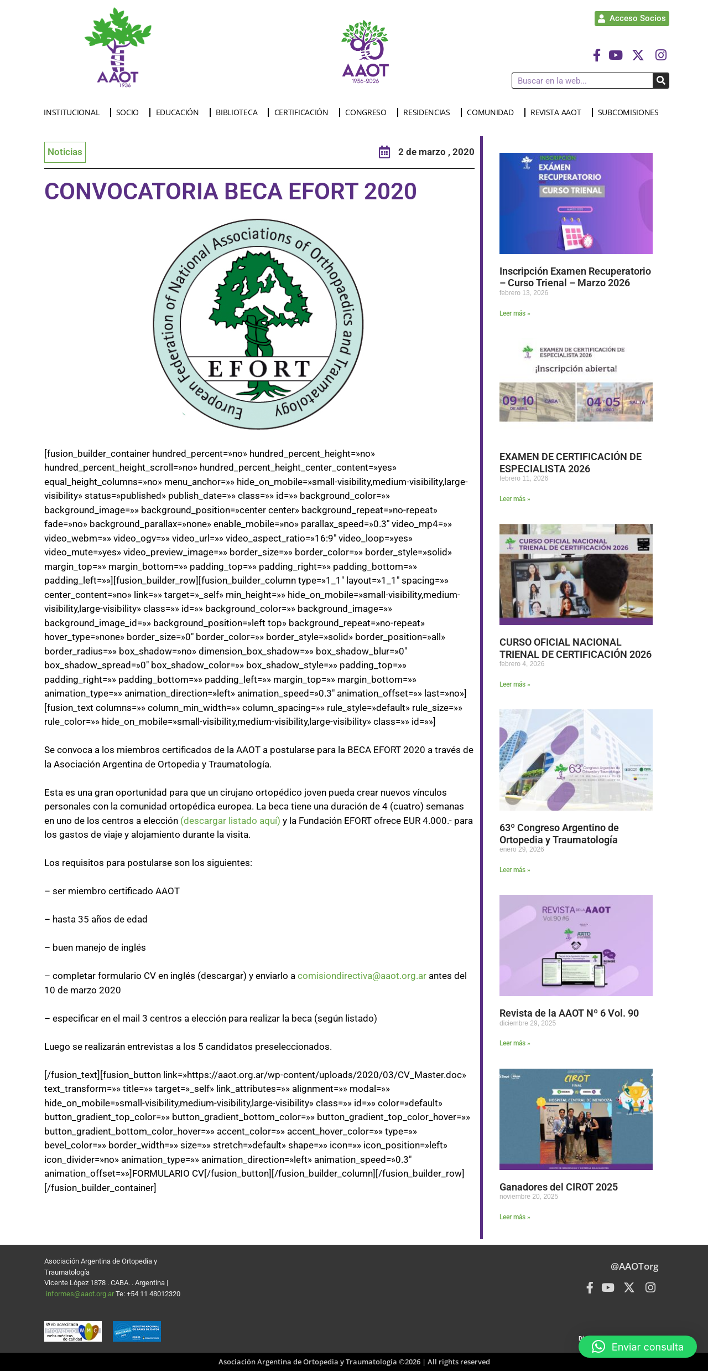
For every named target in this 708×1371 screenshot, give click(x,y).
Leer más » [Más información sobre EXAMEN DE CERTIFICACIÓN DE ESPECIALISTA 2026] (514, 499)
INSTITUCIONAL (74, 112)
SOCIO (130, 112)
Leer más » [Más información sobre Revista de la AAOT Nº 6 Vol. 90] (514, 1043)
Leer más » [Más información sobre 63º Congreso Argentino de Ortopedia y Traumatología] (514, 870)
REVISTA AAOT (558, 112)
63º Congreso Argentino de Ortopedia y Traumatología (559, 834)
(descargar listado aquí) (230, 820)
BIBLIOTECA (239, 112)
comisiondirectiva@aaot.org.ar (362, 975)
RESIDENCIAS (429, 112)
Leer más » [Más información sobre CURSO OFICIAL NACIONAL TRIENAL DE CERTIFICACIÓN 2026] (514, 684)
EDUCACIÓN (180, 112)
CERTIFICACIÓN (304, 112)
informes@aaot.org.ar (81, 1294)
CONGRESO (368, 112)
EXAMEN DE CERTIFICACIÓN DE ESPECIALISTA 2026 (570, 463)
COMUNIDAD (493, 112)
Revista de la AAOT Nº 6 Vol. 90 (570, 1013)
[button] (638, 1347)
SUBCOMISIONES (631, 112)
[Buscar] (661, 80)
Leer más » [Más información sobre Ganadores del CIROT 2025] (514, 1217)
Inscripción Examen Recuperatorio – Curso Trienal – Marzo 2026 (575, 277)
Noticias (65, 151)
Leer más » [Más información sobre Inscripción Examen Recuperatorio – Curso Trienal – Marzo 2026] (514, 313)
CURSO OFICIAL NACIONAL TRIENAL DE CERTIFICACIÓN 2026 (575, 648)
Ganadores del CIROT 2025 (558, 1187)
